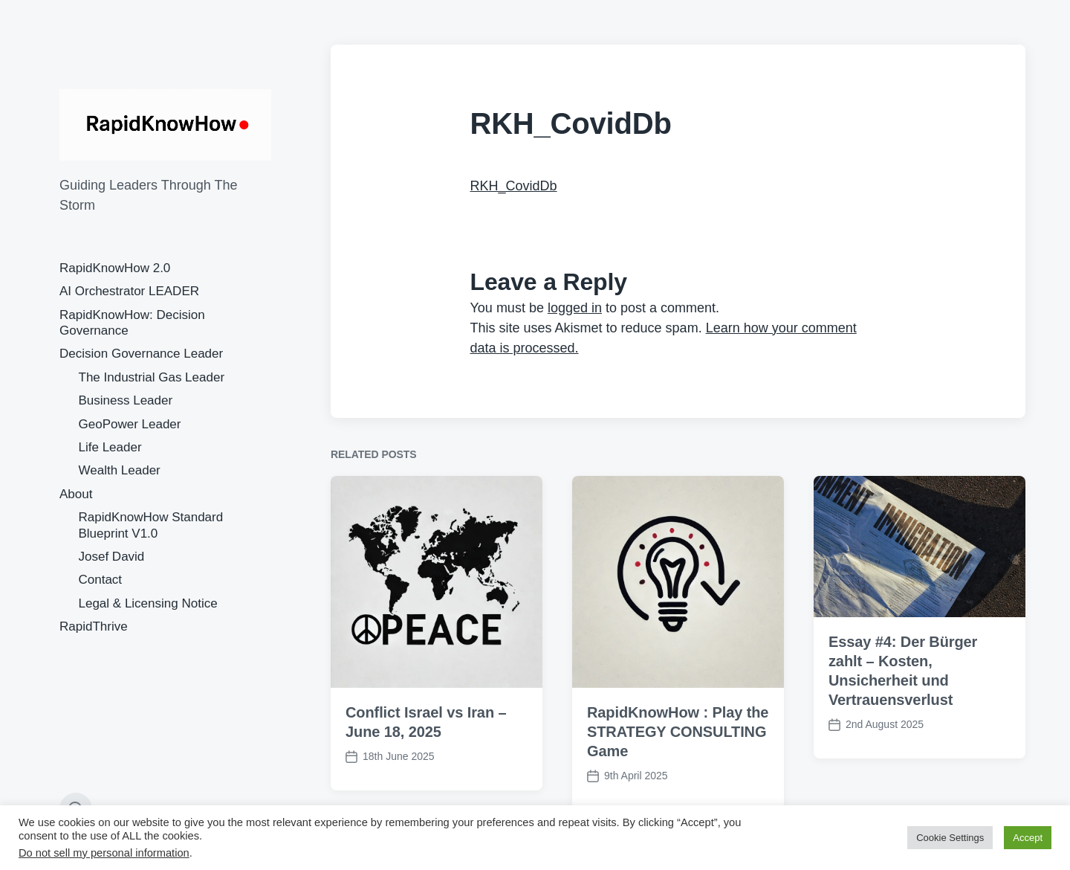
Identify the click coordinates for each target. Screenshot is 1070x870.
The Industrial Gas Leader (152, 377)
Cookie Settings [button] (950, 837)
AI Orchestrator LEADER (129, 291)
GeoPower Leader (130, 424)
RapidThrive (93, 626)
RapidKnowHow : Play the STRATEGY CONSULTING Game (677, 733)
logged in (575, 307)
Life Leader (110, 447)
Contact (101, 580)
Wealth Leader (119, 470)
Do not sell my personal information (104, 853)
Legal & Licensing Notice (148, 603)
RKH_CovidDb (513, 185)
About (75, 494)
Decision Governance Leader (141, 354)
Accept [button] (1028, 837)
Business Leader (126, 400)
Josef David (112, 557)
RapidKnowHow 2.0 (114, 268)
